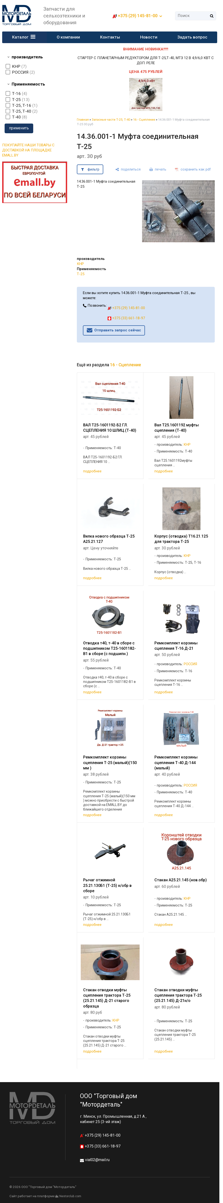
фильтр (93, 169)
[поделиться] (128, 169)
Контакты (110, 37)
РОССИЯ (190, 664)
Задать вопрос (192, 37)
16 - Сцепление (144, 119)
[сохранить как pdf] (193, 169)
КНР (80, 264)
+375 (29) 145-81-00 (137, 15)
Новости (148, 37)
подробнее (92, 471)
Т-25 (80, 274)
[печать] (157, 169)
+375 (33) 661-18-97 (126, 318)
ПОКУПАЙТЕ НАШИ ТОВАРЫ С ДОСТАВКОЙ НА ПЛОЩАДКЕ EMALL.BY (28, 150)
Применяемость (28, 84)
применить (19, 128)
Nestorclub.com (70, 1196)
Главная (83, 119)
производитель (27, 57)
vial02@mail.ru (97, 1159)
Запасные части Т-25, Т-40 (111, 119)
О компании (68, 37)
